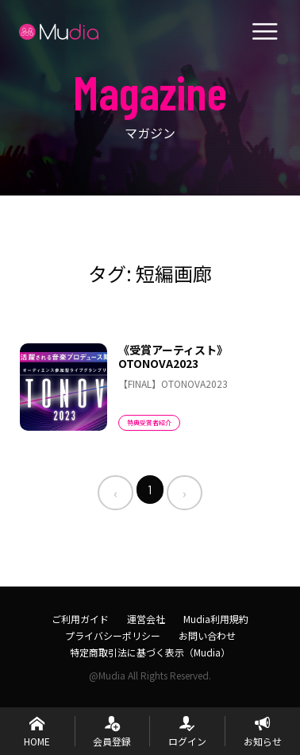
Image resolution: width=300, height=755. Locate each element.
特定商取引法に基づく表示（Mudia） (150, 652)
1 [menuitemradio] (150, 489)
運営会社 (146, 618)
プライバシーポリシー (112, 635)
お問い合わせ (207, 635)
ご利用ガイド (80, 618)
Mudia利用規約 (215, 618)
